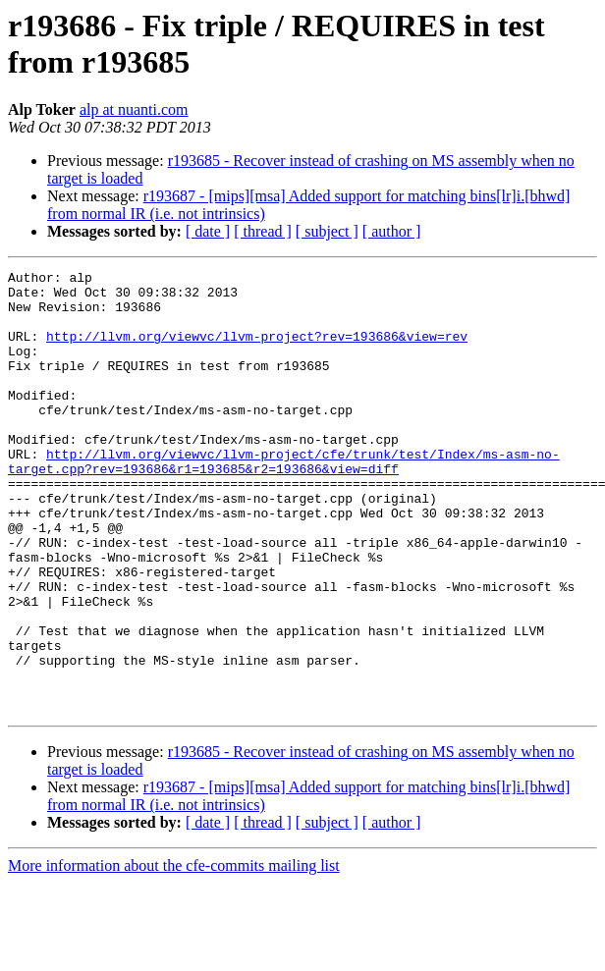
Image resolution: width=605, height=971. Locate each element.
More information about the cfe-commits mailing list (174, 953)
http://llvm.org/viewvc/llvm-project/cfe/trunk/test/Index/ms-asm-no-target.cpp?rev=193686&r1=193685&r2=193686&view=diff (284, 500)
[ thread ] (263, 231)
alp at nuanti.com (134, 109)
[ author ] (391, 231)
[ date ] (208, 231)
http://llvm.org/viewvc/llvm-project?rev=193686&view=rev (257, 350)
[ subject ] (327, 231)
